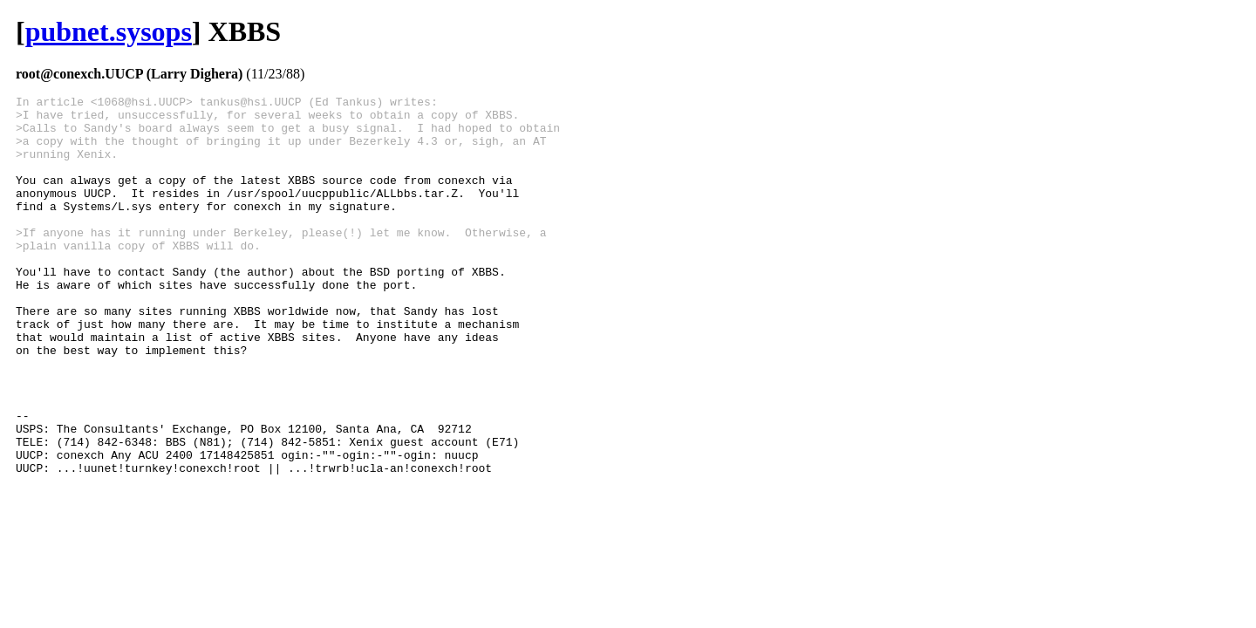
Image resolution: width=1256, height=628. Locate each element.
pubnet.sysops (108, 31)
